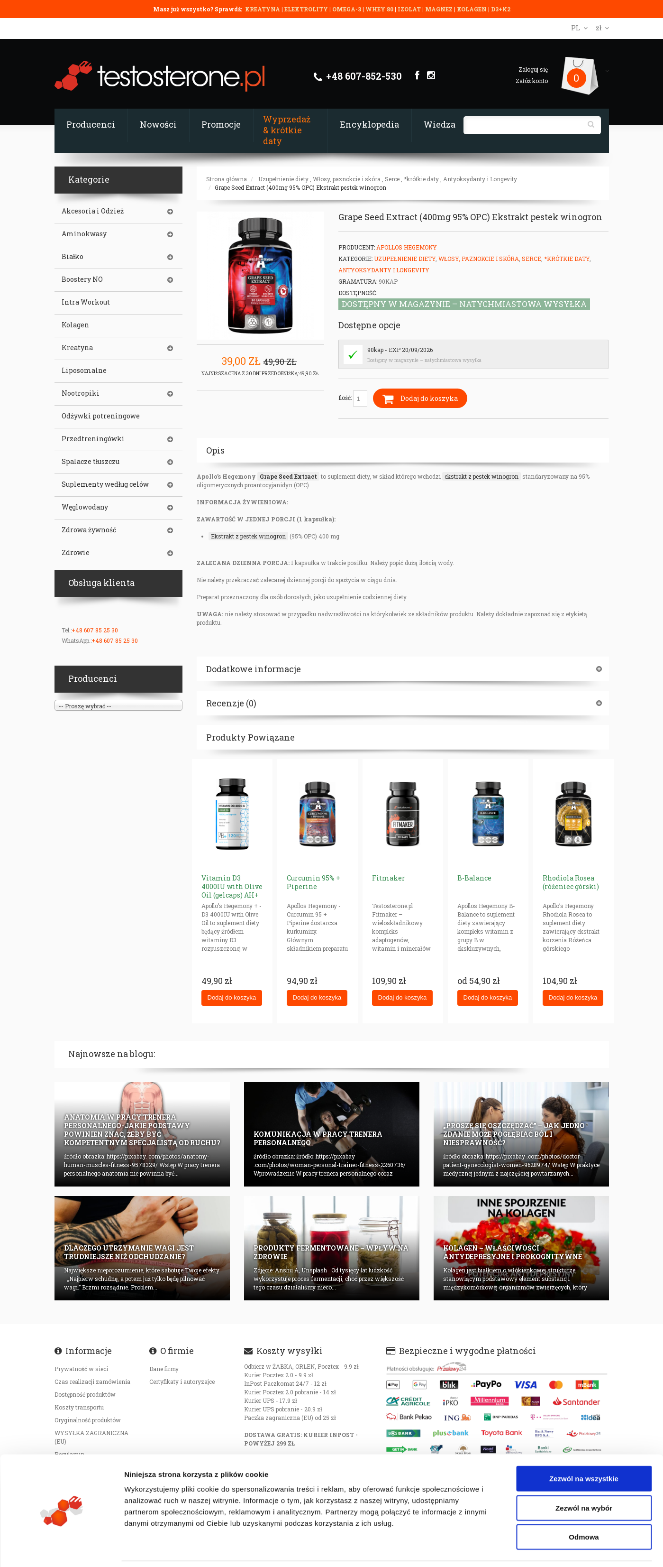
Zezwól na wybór (583, 1477)
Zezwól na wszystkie (583, 1447)
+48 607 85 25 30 (95, 630)
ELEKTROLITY (306, 9)
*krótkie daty (421, 179)
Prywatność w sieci (81, 1368)
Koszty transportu (79, 1407)
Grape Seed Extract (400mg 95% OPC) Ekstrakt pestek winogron (300, 187)
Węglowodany (85, 507)
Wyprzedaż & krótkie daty (286, 130)
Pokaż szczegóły (505, 1548)
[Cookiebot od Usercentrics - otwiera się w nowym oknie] (61, 1548)
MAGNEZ (439, 9)
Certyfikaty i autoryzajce (182, 1381)
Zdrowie (76, 552)
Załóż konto (532, 80)
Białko (72, 256)
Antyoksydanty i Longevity (480, 179)
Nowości (158, 124)
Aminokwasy (84, 234)
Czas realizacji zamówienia (92, 1381)
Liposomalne (84, 370)
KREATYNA (263, 9)
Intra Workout (86, 302)
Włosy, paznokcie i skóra (347, 179)
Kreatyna (77, 348)
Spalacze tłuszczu (90, 461)
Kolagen (75, 325)
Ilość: (352, 398)
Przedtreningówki (93, 439)
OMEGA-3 (347, 9)
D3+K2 (500, 9)
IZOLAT (410, 9)
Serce (392, 179)
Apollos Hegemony (406, 247)
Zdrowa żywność (89, 530)
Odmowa (584, 1506)
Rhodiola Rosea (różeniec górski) (571, 882)
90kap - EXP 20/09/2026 (400, 349)
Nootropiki (81, 393)
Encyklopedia (369, 124)
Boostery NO (82, 279)
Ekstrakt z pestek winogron (248, 536)
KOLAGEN (472, 9)
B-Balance (474, 877)
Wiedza (439, 124)
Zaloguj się (533, 69)
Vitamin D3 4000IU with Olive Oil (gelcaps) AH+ (232, 886)
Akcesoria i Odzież (93, 211)
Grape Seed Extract (288, 476)
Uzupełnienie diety (283, 179)
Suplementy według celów (105, 484)
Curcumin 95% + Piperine (313, 882)
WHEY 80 (379, 9)
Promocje (221, 124)
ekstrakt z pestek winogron (481, 476)
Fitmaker (388, 877)
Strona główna (226, 179)
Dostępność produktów (85, 1394)
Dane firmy (164, 1368)
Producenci (90, 124)
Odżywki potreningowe (101, 416)
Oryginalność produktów (87, 1420)
